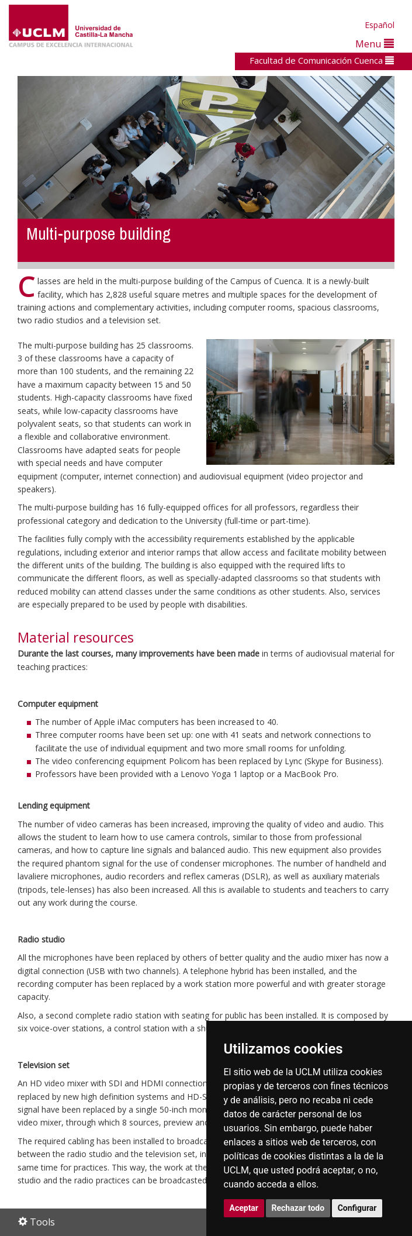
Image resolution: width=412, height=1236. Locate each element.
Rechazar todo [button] (298, 1208)
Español (379, 24)
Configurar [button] (357, 1208)
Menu (374, 43)
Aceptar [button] (244, 1208)
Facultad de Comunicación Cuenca (322, 60)
